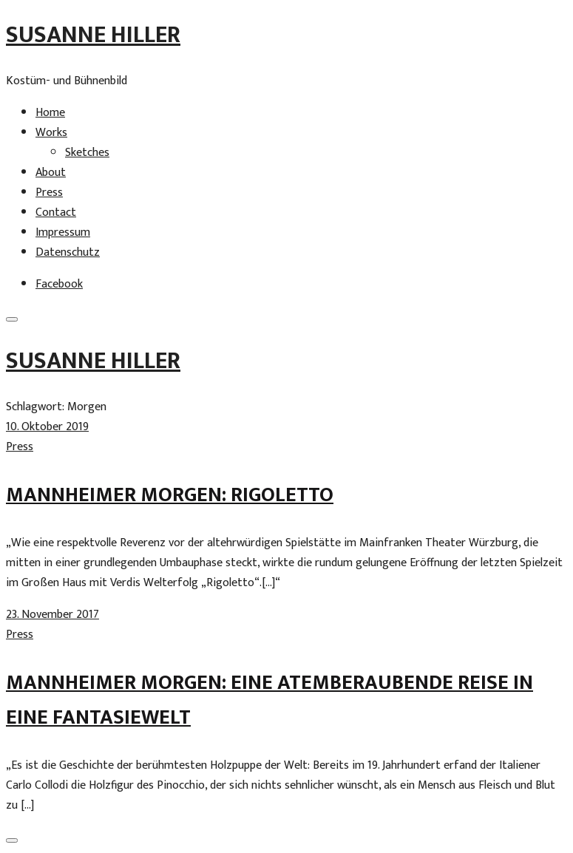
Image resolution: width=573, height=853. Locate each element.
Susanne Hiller (93, 35)
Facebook (59, 284)
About (50, 173)
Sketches (87, 153)
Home (50, 113)
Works (51, 133)
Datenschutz (67, 252)
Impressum (62, 232)
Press (49, 193)
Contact (55, 212)
